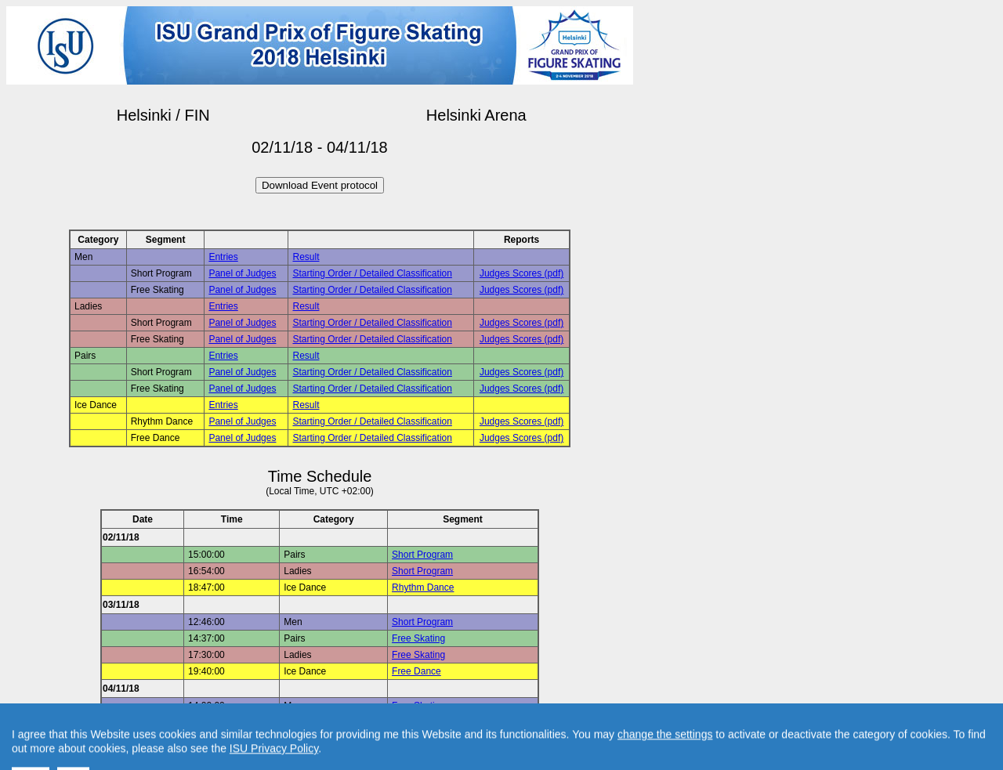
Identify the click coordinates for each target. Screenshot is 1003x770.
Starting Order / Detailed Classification (371, 273)
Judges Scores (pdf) (521, 273)
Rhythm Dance (423, 587)
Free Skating (418, 638)
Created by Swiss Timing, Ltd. (496, 741)
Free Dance (416, 671)
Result (305, 256)
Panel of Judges (242, 273)
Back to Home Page (253, 741)
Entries (222, 256)
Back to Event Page (122, 741)
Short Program (422, 554)
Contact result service (376, 741)
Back (186, 741)
